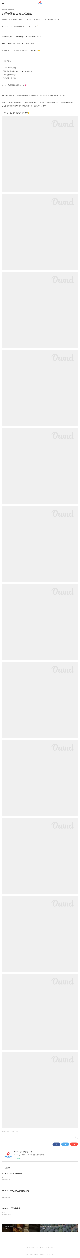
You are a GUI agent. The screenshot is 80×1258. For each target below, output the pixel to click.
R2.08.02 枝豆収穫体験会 (11, 1208)
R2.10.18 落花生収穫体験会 (12, 1173)
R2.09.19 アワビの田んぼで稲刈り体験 (15, 1191)
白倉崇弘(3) (5, 1131)
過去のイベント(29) (13, 1131)
